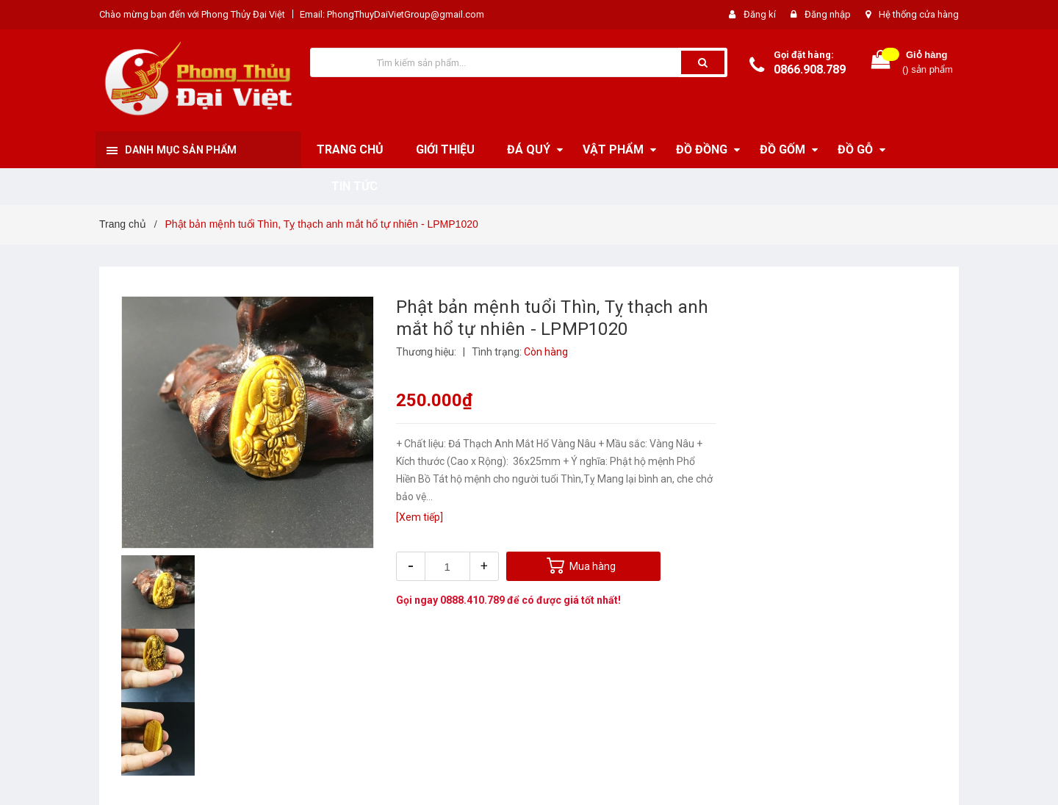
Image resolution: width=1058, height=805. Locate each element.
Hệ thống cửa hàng (919, 14)
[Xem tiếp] (419, 517)
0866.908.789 (810, 69)
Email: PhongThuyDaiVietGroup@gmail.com (392, 14)
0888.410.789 (472, 600)
